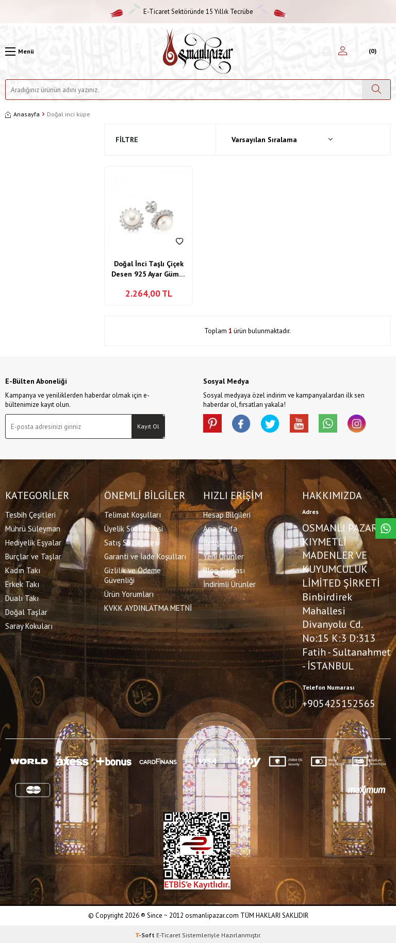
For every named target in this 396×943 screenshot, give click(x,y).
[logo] (198, 51)
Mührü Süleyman (32, 528)
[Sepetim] (371, 51)
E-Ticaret (168, 933)
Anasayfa (22, 114)
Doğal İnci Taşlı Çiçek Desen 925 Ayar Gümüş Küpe (148, 269)
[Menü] (19, 51)
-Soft (145, 933)
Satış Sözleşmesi (131, 541)
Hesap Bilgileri (227, 514)
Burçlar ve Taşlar (33, 555)
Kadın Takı (22, 569)
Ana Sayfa (220, 528)
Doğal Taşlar (26, 611)
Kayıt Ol (148, 426)
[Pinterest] (213, 424)
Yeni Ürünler (223, 555)
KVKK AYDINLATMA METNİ (148, 607)
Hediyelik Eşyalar (33, 541)
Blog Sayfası (224, 569)
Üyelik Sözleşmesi (133, 528)
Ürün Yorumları (129, 593)
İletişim (215, 541)
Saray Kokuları (29, 625)
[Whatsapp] (337, 424)
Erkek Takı (22, 583)
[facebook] (244, 424)
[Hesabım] (342, 51)
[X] (275, 424)
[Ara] (376, 89)
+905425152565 (338, 702)
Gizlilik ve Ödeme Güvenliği (132, 574)
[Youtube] (306, 424)
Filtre (127, 139)
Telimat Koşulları (132, 514)
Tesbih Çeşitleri (30, 514)
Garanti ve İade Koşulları (145, 555)
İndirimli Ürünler (229, 583)
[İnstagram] (368, 424)
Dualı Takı (22, 597)
